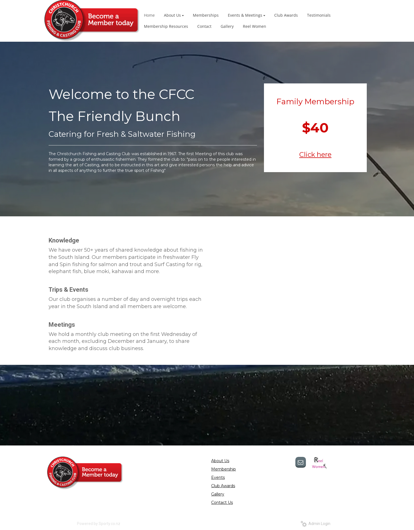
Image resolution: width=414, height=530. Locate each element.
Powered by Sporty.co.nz (98, 523)
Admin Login (315, 523)
